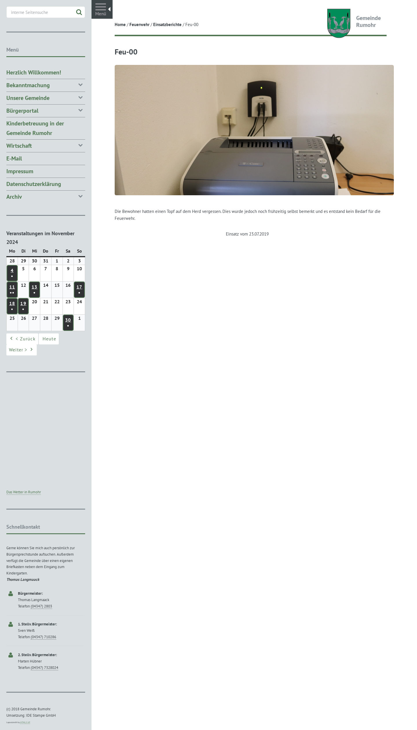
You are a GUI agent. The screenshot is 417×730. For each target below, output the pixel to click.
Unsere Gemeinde (45, 97)
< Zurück (22, 339)
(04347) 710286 (43, 636)
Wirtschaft (45, 145)
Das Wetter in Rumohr (23, 492)
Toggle (102, 9)
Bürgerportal (45, 110)
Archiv (45, 196)
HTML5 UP (25, 722)
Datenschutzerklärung (33, 184)
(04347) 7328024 (44, 667)
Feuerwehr (139, 24)
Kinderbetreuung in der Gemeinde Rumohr (35, 128)
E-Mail (14, 158)
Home (120, 24)
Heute (49, 339)
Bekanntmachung (45, 85)
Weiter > (21, 350)
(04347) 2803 (41, 606)
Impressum (19, 171)
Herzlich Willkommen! (33, 72)
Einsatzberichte (167, 24)
